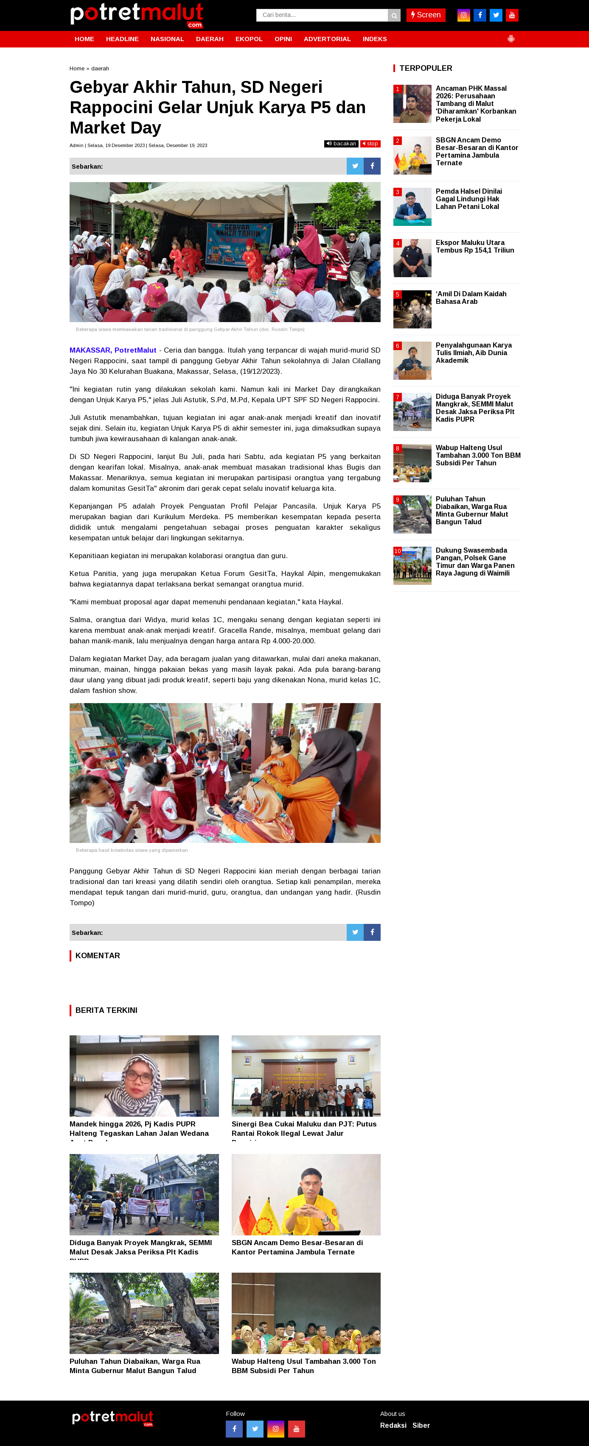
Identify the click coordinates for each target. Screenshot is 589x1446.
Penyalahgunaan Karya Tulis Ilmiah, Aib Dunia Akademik (474, 353)
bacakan (341, 143)
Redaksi (393, 1425)
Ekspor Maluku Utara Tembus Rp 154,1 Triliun (475, 246)
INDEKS (375, 38)
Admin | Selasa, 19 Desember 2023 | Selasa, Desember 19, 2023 (138, 145)
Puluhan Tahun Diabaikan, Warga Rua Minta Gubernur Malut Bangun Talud (472, 510)
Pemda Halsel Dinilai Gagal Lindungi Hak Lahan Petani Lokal (469, 199)
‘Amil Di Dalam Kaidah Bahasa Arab (471, 297)
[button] (511, 35)
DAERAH (210, 38)
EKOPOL (249, 38)
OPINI (283, 38)
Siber (421, 1425)
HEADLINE (122, 38)
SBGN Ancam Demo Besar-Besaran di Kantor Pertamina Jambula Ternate (477, 151)
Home (77, 68)
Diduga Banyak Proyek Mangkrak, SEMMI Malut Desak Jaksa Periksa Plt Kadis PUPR (141, 1252)
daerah (100, 68)
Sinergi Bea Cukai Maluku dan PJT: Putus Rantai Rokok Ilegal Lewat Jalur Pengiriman (304, 1133)
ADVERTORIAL (327, 38)
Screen (426, 15)
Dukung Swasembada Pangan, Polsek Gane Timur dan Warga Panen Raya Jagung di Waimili (475, 562)
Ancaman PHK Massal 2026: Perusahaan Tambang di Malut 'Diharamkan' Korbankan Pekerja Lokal (476, 104)
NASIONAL (167, 38)
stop (370, 143)
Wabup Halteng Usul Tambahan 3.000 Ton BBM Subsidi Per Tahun (478, 455)
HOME (84, 38)
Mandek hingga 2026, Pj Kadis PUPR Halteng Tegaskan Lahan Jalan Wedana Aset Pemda (139, 1133)
